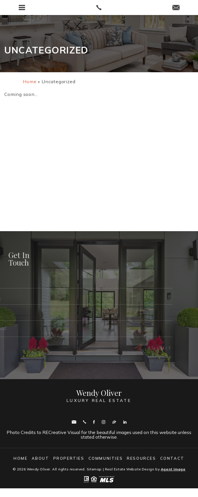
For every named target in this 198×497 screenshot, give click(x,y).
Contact (172, 458)
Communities (105, 458)
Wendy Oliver (99, 396)
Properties (68, 458)
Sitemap (94, 469)
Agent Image (173, 469)
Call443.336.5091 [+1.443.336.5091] (84, 422)
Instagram (103, 422)
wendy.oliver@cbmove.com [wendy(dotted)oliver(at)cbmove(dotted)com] (74, 422)
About (40, 458)
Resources (141, 458)
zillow (114, 422)
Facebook (94, 422)
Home (20, 458)
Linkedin (125, 422)
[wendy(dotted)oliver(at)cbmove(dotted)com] (176, 8)
